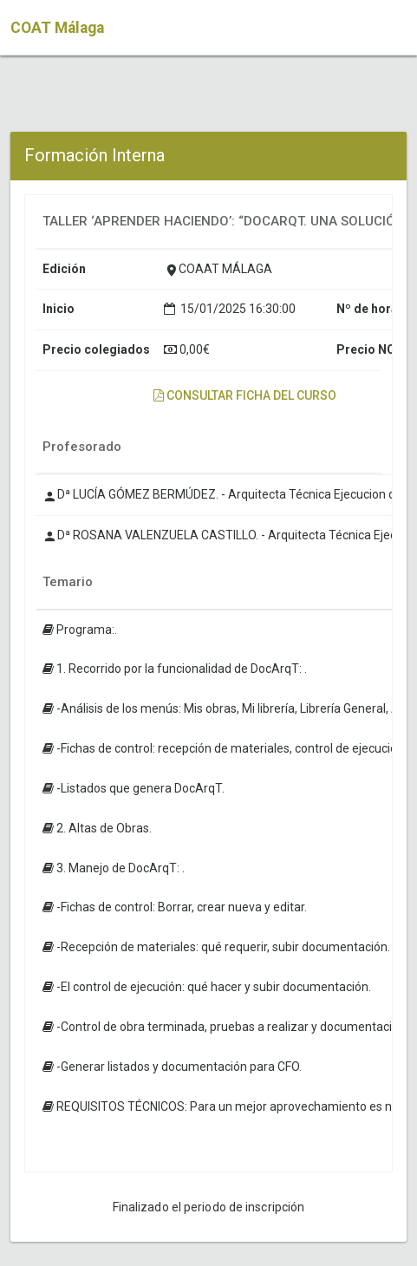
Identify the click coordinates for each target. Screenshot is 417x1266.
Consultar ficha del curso (244, 395)
